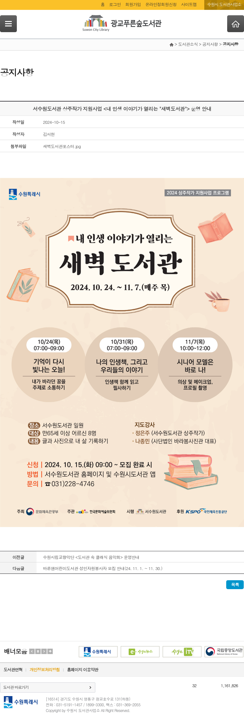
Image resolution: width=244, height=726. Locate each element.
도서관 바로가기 (16, 687)
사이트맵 (189, 4)
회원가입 (133, 4)
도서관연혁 (12, 669)
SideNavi (8, 23)
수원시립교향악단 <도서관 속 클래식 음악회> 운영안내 (91, 557)
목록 (235, 585)
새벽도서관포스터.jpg (62, 146)
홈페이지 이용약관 (82, 669)
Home (235, 23)
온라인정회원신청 (160, 4)
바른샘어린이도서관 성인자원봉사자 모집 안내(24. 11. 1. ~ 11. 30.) (102, 568)
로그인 (115, 4)
